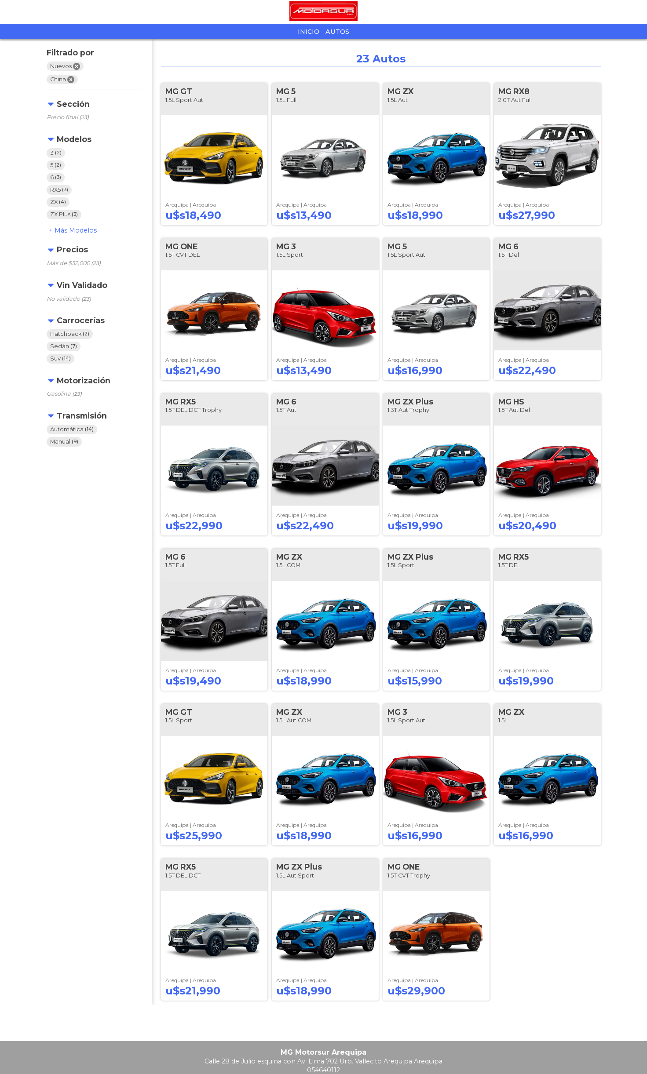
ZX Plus (64, 214)
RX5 (59, 189)
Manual (64, 441)
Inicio (308, 32)
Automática (72, 429)
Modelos (76, 230)
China (62, 79)
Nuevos (65, 66)
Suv (60, 358)
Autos (337, 32)
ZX (58, 202)
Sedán (63, 346)
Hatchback (69, 334)
